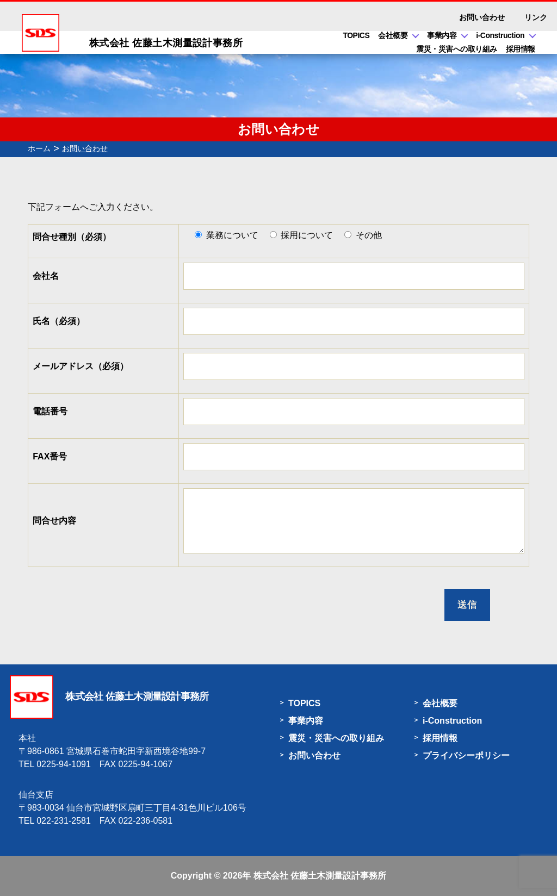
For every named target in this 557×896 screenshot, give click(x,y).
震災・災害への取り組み (456, 49)
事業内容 (441, 35)
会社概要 (392, 35)
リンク (535, 17)
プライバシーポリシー (466, 755)
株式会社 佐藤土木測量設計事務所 (319, 875)
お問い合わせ (482, 17)
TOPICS (356, 35)
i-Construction (500, 35)
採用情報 (520, 49)
